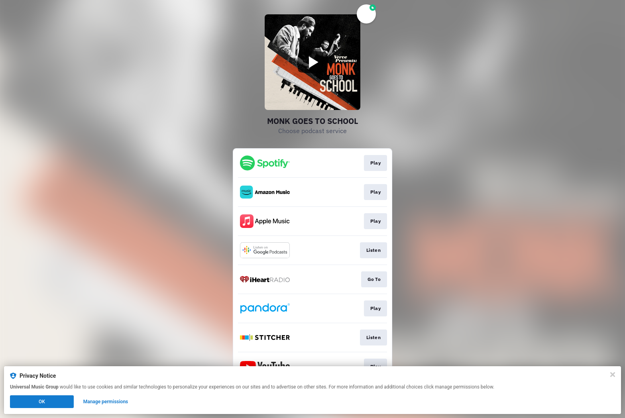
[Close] (612, 374)
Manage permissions (105, 401)
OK (42, 401)
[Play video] (312, 62)
